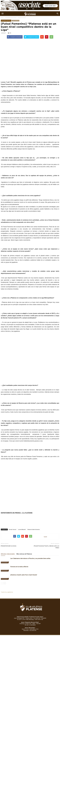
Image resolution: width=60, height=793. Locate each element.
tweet (45, 537)
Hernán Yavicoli (12, 529)
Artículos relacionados (8, 554)
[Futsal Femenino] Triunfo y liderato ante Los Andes (46, 546)
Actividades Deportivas (10, 17)
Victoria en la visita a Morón (19, 566)
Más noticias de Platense (24, 554)
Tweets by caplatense (7, 592)
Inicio (2, 17)
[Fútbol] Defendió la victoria (8, 546)
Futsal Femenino (22, 17)
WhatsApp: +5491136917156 (36, 619)
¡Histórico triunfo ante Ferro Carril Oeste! (23, 575)
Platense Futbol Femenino (33, 529)
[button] (57, 13)
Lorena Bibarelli (22, 529)
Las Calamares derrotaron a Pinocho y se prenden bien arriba (30, 558)
